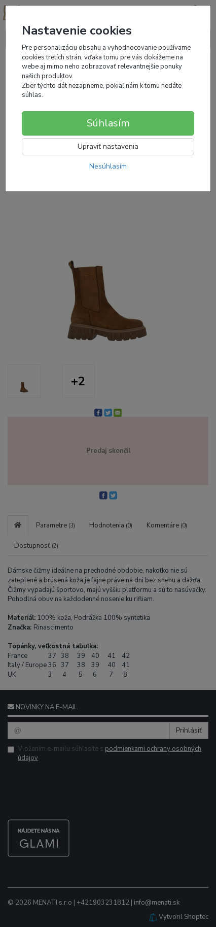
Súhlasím (108, 123)
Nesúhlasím (108, 166)
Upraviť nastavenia (108, 146)
